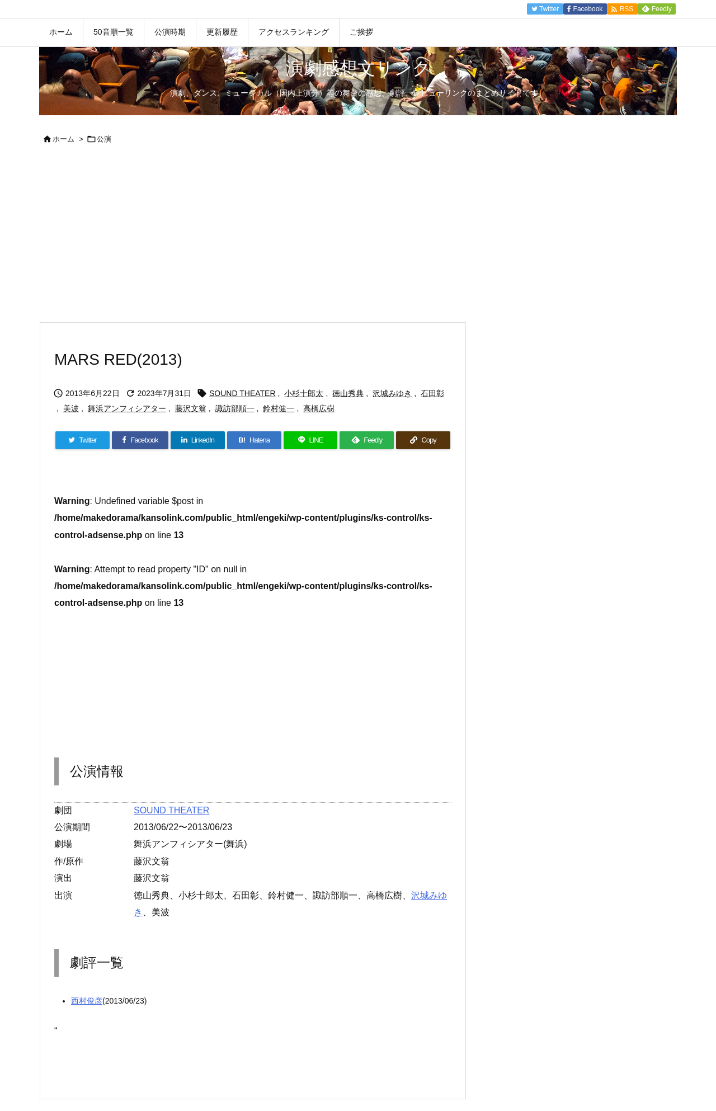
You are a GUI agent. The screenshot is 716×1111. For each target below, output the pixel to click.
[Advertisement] (358, 237)
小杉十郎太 (303, 393)
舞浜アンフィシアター (127, 408)
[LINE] (311, 440)
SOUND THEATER (242, 393)
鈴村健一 (278, 408)
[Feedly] (367, 440)
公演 (104, 139)
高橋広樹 (319, 408)
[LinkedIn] (198, 440)
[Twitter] (82, 440)
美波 (71, 408)
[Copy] (423, 440)
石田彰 (432, 393)
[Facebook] (140, 440)
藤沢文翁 (190, 408)
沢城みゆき (392, 393)
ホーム (63, 139)
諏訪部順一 (235, 408)
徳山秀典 (348, 393)
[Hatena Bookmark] (254, 440)
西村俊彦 (86, 1000)
